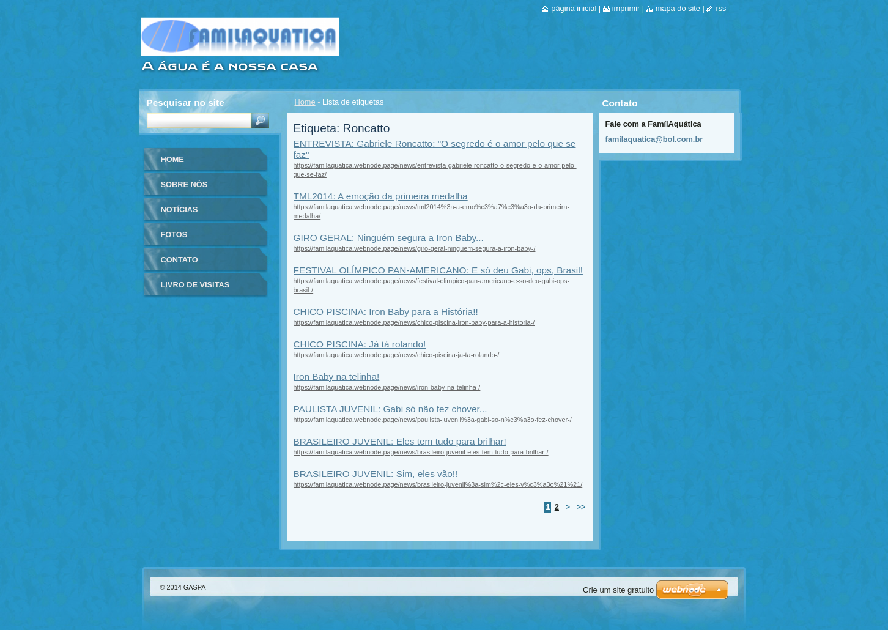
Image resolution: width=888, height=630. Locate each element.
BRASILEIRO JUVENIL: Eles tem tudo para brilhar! (400, 441)
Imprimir (626, 8)
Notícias (179, 209)
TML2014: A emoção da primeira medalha (381, 196)
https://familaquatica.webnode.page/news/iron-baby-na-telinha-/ (387, 387)
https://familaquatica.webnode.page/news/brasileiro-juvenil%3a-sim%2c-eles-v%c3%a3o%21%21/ (438, 484)
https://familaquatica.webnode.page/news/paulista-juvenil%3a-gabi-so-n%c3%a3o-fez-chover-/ (433, 419)
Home (305, 101)
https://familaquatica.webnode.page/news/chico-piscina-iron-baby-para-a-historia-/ (414, 322)
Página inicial (573, 8)
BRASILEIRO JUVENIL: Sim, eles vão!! (376, 474)
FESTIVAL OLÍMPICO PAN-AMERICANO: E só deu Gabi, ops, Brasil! (438, 270)
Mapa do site (678, 8)
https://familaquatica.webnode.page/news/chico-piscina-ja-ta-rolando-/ (397, 354)
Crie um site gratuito (618, 590)
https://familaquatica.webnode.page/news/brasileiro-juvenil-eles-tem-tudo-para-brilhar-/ (421, 452)
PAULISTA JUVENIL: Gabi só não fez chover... (390, 409)
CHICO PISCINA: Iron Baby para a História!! (386, 311)
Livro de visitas (195, 284)
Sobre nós (184, 184)
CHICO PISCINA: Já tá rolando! (360, 344)
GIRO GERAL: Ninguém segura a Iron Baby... (389, 237)
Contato (179, 259)
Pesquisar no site (185, 102)
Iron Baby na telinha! (337, 376)
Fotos (174, 234)
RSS (721, 8)
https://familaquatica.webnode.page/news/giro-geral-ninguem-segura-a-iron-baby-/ (415, 248)
